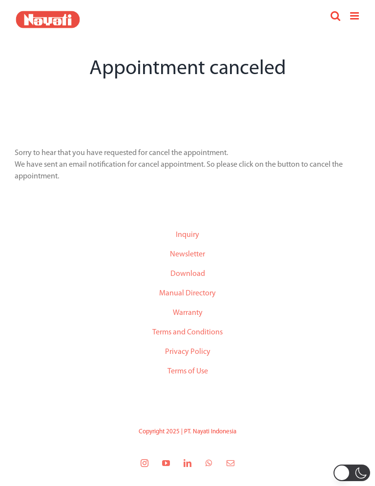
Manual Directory (187, 293)
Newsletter (187, 254)
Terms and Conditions (187, 332)
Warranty (188, 313)
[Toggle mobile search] (335, 16)
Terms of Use (187, 371)
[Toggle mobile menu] (355, 16)
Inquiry (187, 235)
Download (187, 274)
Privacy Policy (187, 352)
